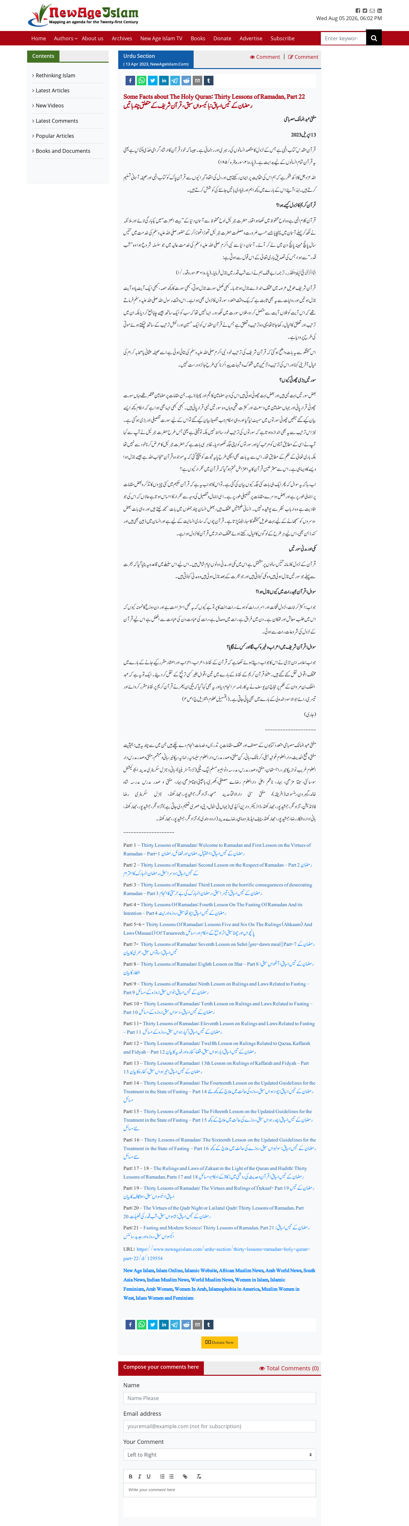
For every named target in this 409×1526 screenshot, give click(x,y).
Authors (63, 38)
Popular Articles (55, 135)
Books (198, 38)
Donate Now (219, 1342)
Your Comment (143, 1441)
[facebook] (130, 80)
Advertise (251, 38)
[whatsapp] (141, 80)
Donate (222, 38)
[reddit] (186, 80)
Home (38, 38)
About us (93, 38)
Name (131, 1385)
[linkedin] (164, 80)
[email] (197, 80)
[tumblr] (208, 80)
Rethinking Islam (55, 75)
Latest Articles (53, 90)
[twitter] (153, 80)
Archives (122, 38)
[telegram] (175, 80)
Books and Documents (63, 150)
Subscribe (283, 38)
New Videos (50, 105)
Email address (142, 1413)
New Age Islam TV (161, 38)
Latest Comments (57, 120)
